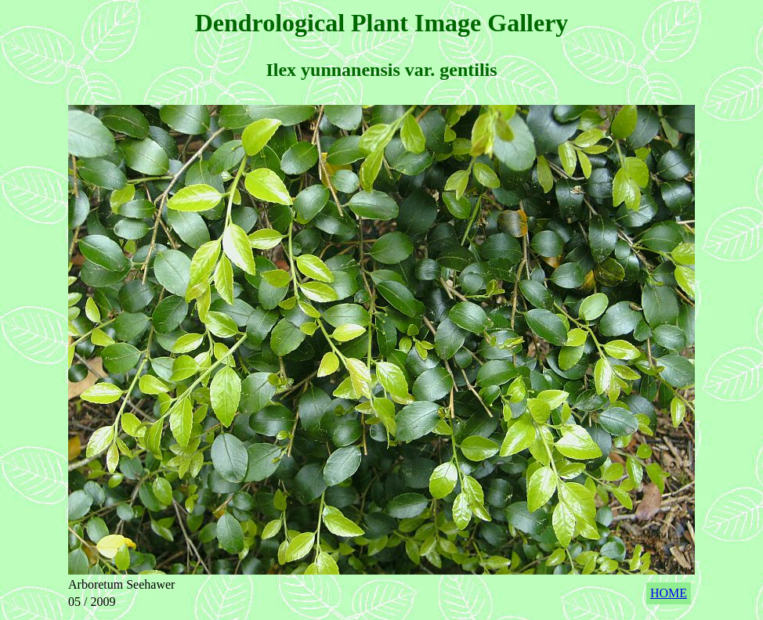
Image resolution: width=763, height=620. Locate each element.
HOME (668, 593)
